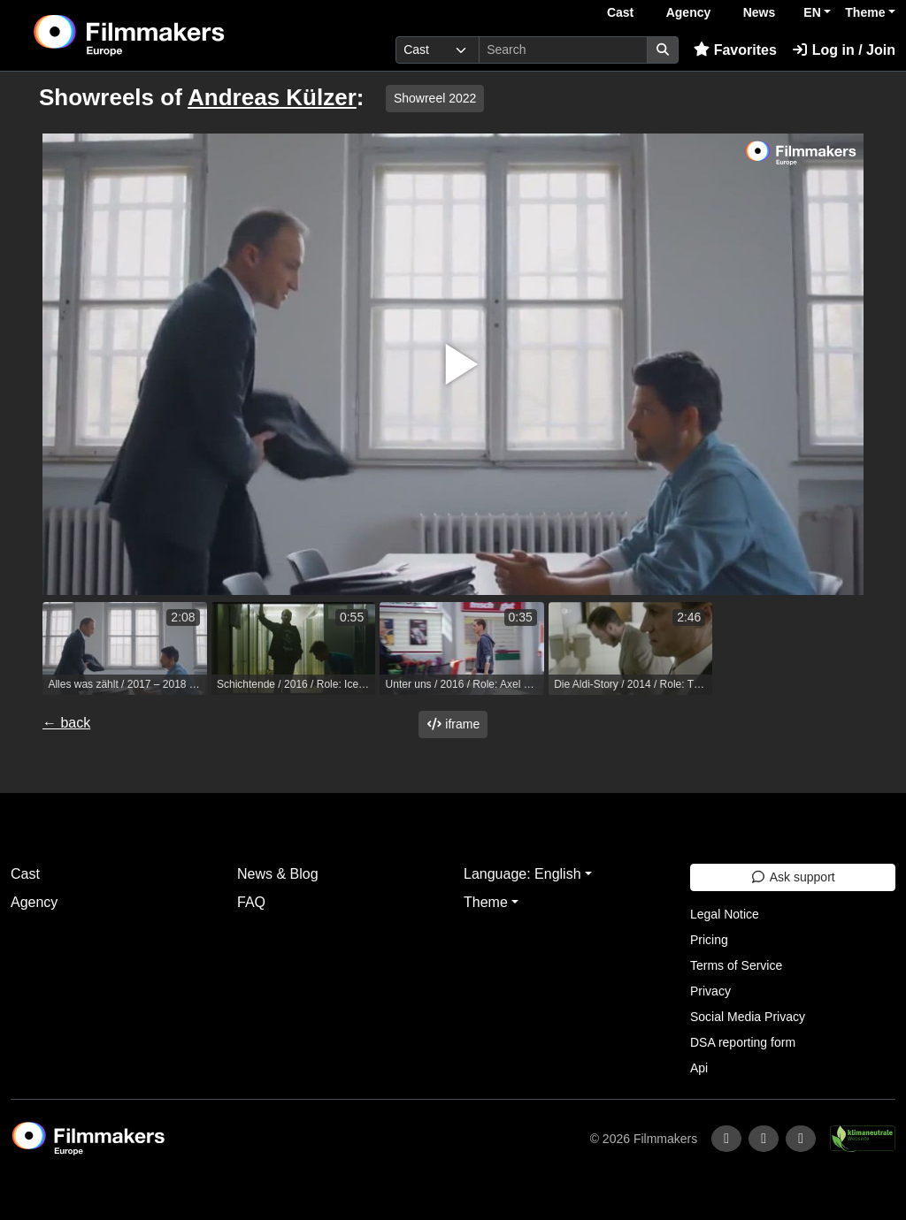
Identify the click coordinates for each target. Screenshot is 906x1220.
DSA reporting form (742, 1042)
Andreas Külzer (272, 97)
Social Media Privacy (747, 1017)
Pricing (709, 940)
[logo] (172, 35)
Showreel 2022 (435, 98)
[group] (124, 648)
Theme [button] (865, 12)
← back (66, 722)
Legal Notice (724, 914)
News (759, 12)
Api (699, 1068)
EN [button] (811, 12)
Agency (688, 12)
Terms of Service (736, 965)
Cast (620, 12)
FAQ (251, 902)
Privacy (710, 991)
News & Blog (278, 873)
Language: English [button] (522, 873)
